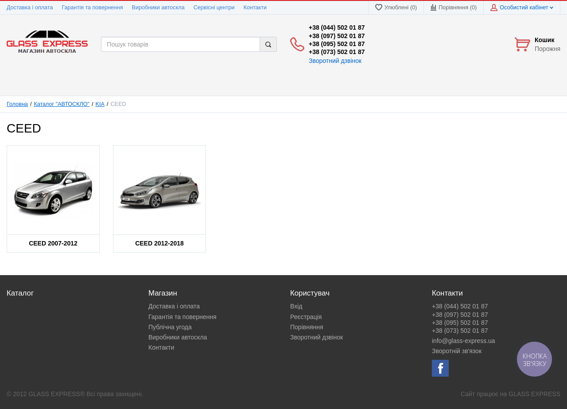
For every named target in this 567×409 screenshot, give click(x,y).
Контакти (255, 7)
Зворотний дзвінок (335, 60)
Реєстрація (306, 316)
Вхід (296, 306)
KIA (100, 104)
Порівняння (306, 327)
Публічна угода (170, 327)
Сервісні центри (214, 7)
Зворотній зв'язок (457, 350)
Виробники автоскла (158, 7)
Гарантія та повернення (92, 7)
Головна (17, 104)
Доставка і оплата (30, 7)
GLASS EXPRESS (534, 393)
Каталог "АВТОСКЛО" (61, 104)
